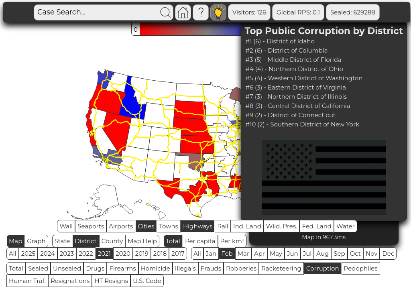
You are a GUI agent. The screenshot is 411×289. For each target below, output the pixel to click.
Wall (66, 226)
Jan (211, 253)
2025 (28, 253)
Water (345, 226)
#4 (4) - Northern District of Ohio (294, 69)
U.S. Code (147, 281)
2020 (123, 253)
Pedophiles (361, 268)
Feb (226, 253)
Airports (121, 226)
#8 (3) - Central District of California (298, 106)
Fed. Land (317, 226)
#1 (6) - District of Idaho (280, 41)
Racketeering (281, 268)
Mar (243, 253)
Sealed (38, 268)
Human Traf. (27, 281)
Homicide (155, 268)
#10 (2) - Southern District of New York (303, 124)
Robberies (241, 268)
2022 (86, 253)
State (62, 241)
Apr (259, 253)
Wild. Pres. (281, 226)
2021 (104, 253)
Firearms (122, 268)
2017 (178, 253)
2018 (160, 253)
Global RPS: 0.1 (298, 12)
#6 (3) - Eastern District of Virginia (296, 87)
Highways (197, 226)
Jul (307, 253)
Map (15, 241)
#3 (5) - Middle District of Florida (294, 59)
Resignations (70, 281)
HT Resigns (111, 281)
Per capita (200, 241)
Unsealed (67, 268)
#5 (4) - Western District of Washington (304, 78)
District (85, 241)
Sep (339, 253)
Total (173, 241)
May (276, 253)
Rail (222, 226)
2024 (47, 253)
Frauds (211, 268)
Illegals (185, 268)
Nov (372, 253)
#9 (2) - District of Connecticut (291, 115)
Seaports (90, 226)
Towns (168, 226)
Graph (36, 241)
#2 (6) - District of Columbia (287, 50)
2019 (142, 253)
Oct (355, 253)
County (112, 241)
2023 (67, 253)
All (12, 253)
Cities (146, 226)
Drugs (95, 268)
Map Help (142, 241)
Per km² (232, 241)
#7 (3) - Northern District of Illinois (296, 96)
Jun (292, 253)
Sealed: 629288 (352, 12)
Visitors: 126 (249, 12)
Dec (388, 253)
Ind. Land (247, 226)
